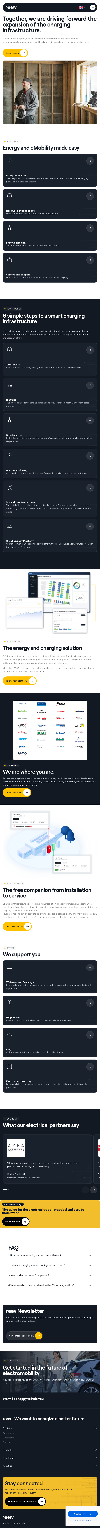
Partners (7, 1442)
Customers (8, 1433)
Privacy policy (20, 1523)
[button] (92, 7)
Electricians (8, 1437)
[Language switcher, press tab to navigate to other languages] (82, 7)
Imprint (6, 1523)
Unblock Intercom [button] (82, 1514)
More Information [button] (83, 1520)
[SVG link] (11, 7)
